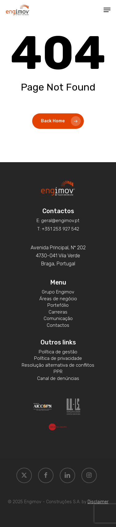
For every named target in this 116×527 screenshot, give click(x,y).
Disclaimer (98, 501)
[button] (107, 10)
